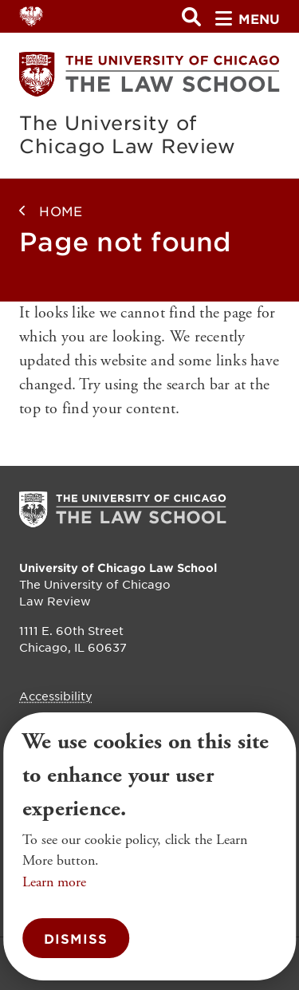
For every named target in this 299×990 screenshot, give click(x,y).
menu (247, 18)
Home (60, 211)
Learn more (54, 882)
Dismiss (76, 938)
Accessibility (55, 695)
